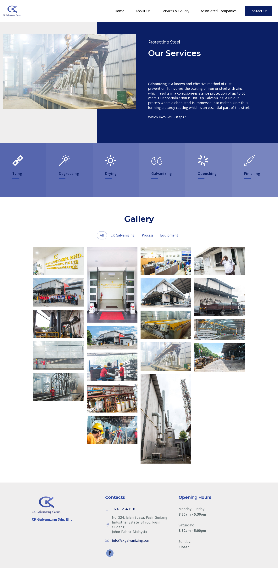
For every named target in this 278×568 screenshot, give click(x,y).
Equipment (169, 235)
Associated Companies (218, 11)
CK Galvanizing (123, 235)
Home (119, 11)
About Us (143, 11)
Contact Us (258, 11)
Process (147, 235)
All (102, 235)
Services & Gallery (175, 11)
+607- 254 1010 (124, 509)
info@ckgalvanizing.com (131, 540)
